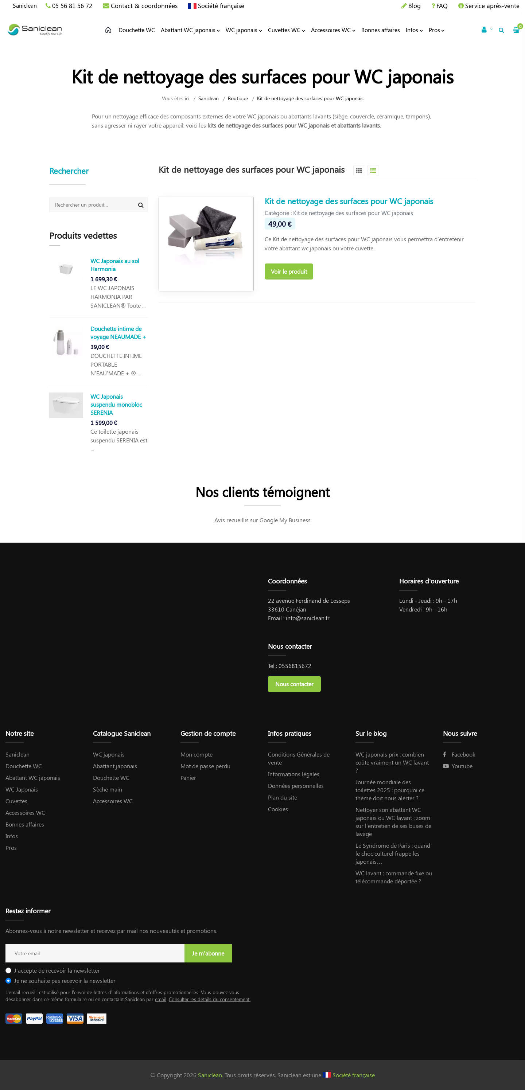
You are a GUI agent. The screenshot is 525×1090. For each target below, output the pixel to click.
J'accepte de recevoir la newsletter (57, 970)
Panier (188, 777)
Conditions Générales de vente (299, 758)
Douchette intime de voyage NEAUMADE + (118, 332)
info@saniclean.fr (308, 618)
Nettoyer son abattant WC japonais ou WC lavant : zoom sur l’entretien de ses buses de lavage (393, 821)
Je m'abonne (208, 953)
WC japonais (109, 754)
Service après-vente (492, 5)
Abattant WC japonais (32, 777)
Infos (11, 836)
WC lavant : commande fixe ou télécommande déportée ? (393, 877)
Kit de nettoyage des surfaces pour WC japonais (349, 201)
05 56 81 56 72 (72, 5)
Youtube (457, 766)
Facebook (459, 754)
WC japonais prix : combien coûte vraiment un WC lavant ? (392, 762)
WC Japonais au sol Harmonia (114, 265)
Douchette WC (23, 766)
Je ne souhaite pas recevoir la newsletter (65, 980)
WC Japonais (21, 789)
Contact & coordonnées (144, 5)
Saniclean (25, 5)
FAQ (442, 5)
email (160, 999)
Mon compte (196, 754)
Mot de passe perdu (205, 766)
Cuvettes (16, 801)
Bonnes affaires (24, 824)
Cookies (278, 809)
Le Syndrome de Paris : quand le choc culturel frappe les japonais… (392, 853)
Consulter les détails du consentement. (209, 999)
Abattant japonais (115, 766)
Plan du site (282, 797)
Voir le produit (289, 271)
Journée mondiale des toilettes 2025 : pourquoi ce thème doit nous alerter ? (389, 790)
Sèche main (107, 789)
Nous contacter (294, 684)
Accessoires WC (25, 812)
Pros (11, 847)
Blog (414, 5)
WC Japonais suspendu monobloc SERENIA (116, 404)
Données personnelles (296, 785)
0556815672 (295, 665)
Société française (221, 5)
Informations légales (293, 774)
